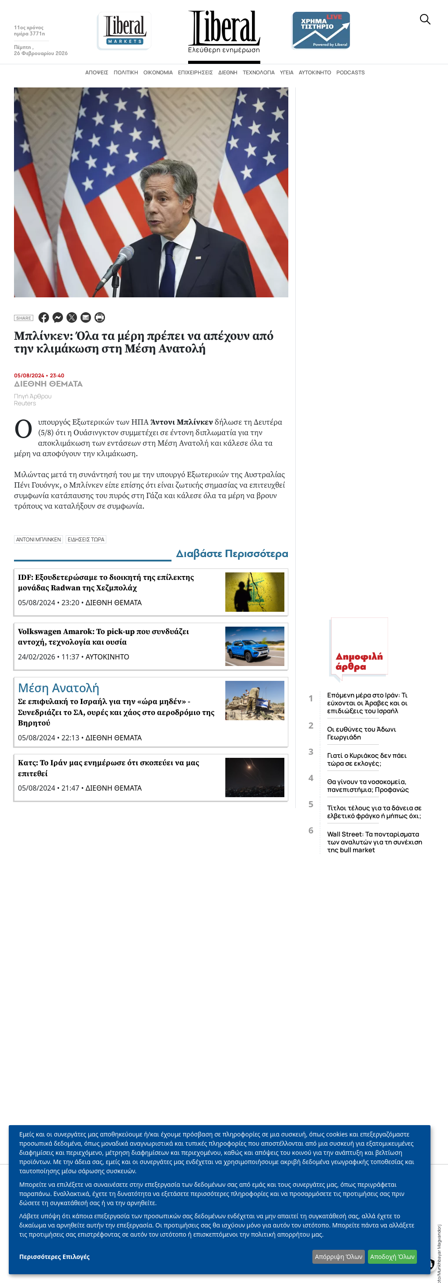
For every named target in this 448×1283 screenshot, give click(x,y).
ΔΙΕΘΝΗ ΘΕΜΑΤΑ (48, 384)
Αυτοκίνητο (315, 72)
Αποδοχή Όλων (392, 1256)
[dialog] (219, 1199)
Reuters (25, 403)
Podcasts (350, 72)
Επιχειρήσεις (195, 72)
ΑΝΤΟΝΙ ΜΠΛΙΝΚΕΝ (38, 539)
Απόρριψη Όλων (338, 1256)
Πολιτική (126, 72)
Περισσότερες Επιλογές (54, 1256)
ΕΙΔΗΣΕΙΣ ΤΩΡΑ (86, 539)
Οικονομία (158, 72)
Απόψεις (96, 72)
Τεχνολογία (259, 72)
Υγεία (287, 72)
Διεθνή (228, 72)
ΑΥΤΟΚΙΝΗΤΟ (108, 657)
